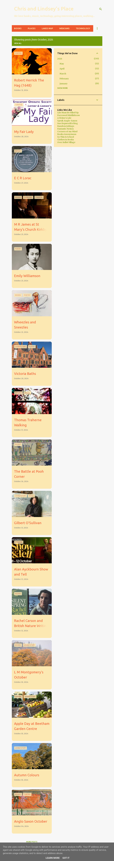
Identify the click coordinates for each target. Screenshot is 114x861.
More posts (31, 842)
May (62, 63)
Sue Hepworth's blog (67, 123)
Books (18, 28)
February (64, 78)
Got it (65, 858)
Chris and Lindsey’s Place (44, 9)
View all (18, 43)
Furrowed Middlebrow (68, 115)
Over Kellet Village (66, 142)
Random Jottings (65, 126)
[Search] (100, 9)
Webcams (64, 28)
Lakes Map (47, 28)
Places (31, 28)
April (62, 68)
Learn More (53, 858)
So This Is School (65, 137)
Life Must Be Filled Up (68, 112)
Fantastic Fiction (65, 129)
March (63, 73)
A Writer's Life (64, 118)
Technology (83, 28)
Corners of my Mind (67, 131)
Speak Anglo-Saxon (67, 120)
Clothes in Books (65, 139)
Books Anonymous (66, 134)
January (63, 83)
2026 (59, 58)
